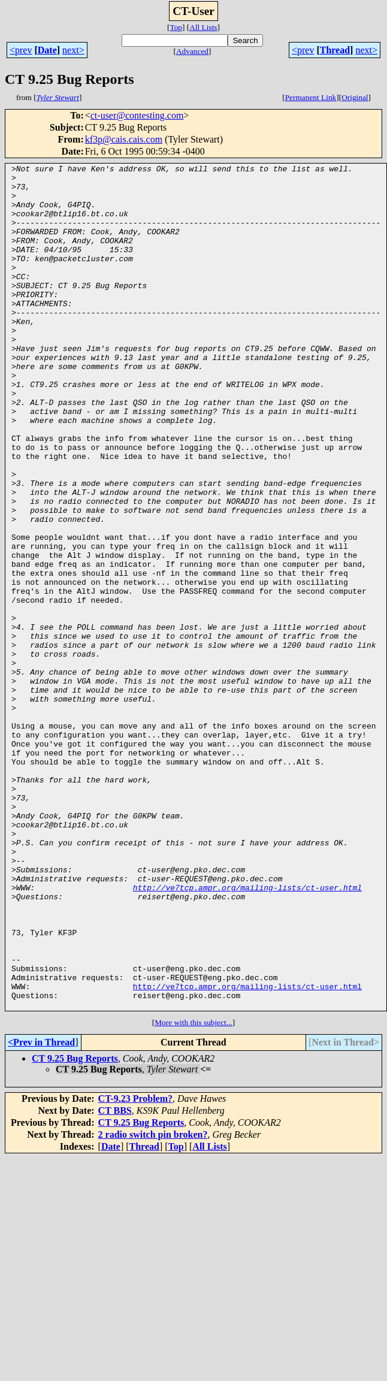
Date (47, 50)
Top (176, 27)
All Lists (203, 27)
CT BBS (115, 1279)
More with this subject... (193, 1191)
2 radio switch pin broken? (153, 1303)
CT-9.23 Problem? (135, 1267)
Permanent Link (311, 97)
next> (73, 50)
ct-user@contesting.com (137, 115)
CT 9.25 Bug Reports (75, 1227)
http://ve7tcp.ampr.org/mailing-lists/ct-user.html (247, 1033)
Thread (335, 50)
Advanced (192, 51)
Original (354, 97)
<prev (21, 50)
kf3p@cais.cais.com (123, 139)
